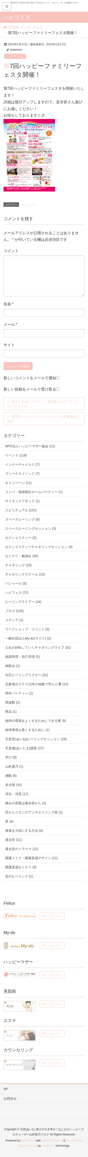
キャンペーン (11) (18, 483)
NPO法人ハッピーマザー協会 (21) (30, 446)
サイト (9, 345)
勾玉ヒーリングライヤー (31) (26, 675)
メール (10, 324)
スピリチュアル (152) (21, 510)
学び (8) (11, 757)
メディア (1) (14, 620)
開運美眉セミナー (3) (20, 867)
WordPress (28, 1140)
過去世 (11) (13, 840)
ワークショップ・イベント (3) (27, 629)
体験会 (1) (12, 666)
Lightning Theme (52, 1140)
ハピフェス (15, 56)
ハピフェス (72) (16, 592)
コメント (11, 251)
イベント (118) (16, 455)
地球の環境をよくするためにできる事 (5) (35, 721)
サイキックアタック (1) (22, 501)
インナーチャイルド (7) (22, 464)
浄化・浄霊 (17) (16, 794)
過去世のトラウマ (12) (21, 849)
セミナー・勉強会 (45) (21, 556)
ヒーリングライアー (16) (23, 602)
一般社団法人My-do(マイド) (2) (28, 638)
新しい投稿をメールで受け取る (30, 389)
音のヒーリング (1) (19, 876)
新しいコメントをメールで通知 (30, 378)
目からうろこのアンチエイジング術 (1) (34, 812)
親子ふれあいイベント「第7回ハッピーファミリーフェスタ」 (43, 404)
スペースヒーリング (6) (22, 519)
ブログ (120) (14, 611)
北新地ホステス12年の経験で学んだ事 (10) (36, 684)
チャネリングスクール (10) (25, 574)
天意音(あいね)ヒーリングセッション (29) (36, 739)
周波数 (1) (12, 702)
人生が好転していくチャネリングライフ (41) (38, 647)
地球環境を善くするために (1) (27, 730)
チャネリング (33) (18, 565)
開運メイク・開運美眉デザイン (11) (31, 858)
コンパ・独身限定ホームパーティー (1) (34, 492)
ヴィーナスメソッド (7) (22, 473)
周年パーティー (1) (19, 693)
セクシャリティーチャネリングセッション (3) (39, 547)
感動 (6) (11, 776)
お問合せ (10, 1098)
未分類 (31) (13, 785)
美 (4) (9, 821)
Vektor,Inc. (48, 1145)
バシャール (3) (16, 583)
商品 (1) (11, 711)
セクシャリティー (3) (20, 538)
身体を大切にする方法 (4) (24, 830)
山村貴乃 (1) (14, 766)
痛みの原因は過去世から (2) (25, 803)
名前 (9, 304)
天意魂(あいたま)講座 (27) (24, 748)
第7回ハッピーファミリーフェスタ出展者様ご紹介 (43, 419)
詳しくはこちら (52, 916)
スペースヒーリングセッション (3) (30, 528)
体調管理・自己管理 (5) (22, 657)
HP (6, 1089)
